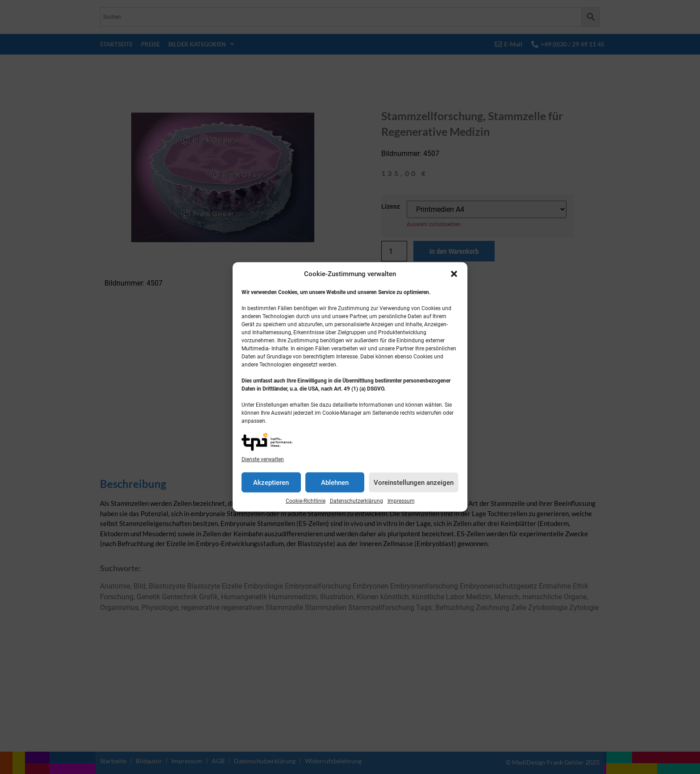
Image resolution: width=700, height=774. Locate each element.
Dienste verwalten (263, 459)
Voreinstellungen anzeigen (414, 483)
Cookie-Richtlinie (305, 501)
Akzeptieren (271, 483)
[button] (454, 273)
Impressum (401, 501)
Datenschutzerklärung (356, 501)
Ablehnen (335, 483)
